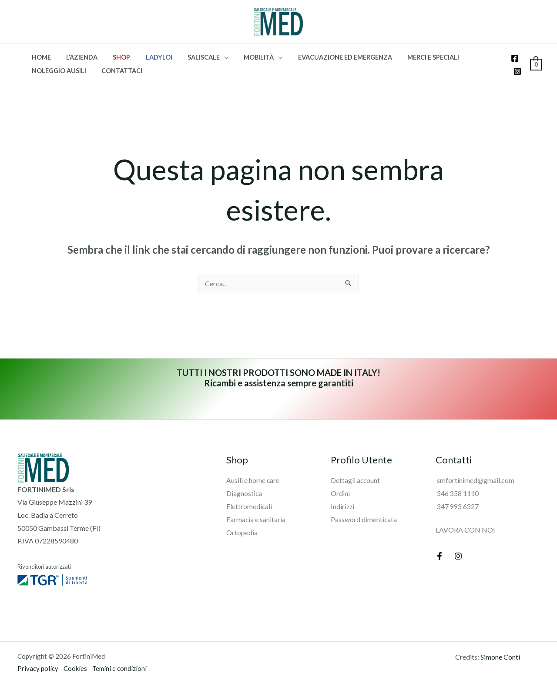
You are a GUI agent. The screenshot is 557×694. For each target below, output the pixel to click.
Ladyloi (149, 57)
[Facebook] (515, 58)
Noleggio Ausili (57, 70)
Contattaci (117, 70)
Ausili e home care (253, 480)
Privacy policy (37, 668)
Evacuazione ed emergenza (326, 57)
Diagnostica (244, 493)
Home (39, 57)
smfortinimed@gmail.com (475, 480)
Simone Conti (500, 657)
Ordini (340, 493)
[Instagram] (517, 71)
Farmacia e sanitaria (256, 519)
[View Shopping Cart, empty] (536, 64)
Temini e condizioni (119, 668)
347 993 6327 (457, 506)
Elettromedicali (249, 506)
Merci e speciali (412, 57)
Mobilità (243, 57)
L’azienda (77, 57)
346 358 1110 (457, 493)
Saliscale (191, 57)
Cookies (75, 668)
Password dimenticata (364, 519)
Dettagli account (356, 480)
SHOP (114, 57)
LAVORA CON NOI (465, 529)
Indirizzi (343, 506)
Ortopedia (242, 531)
